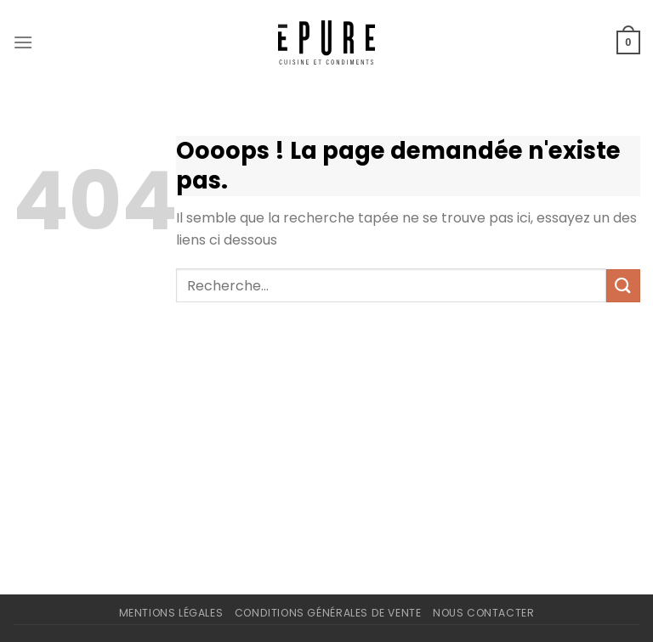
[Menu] (23, 42)
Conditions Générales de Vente (328, 612)
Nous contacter (484, 612)
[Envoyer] (623, 285)
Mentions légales (171, 612)
